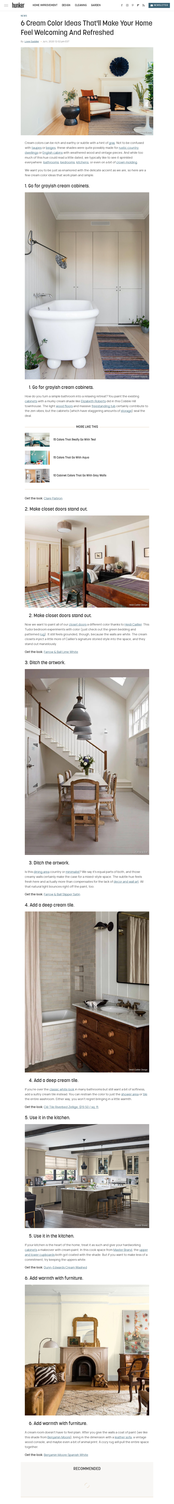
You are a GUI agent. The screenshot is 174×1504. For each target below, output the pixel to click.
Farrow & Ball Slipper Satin (62, 894)
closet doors (77, 624)
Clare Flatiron (53, 498)
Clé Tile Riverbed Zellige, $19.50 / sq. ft (71, 1107)
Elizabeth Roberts (93, 401)
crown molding (126, 162)
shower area (130, 1094)
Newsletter (159, 5)
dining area (41, 872)
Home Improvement (45, 5)
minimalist (73, 872)
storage (126, 411)
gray (112, 143)
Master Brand (122, 1250)
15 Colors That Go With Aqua (71, 457)
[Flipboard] (138, 5)
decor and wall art (126, 881)
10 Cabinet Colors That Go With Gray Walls (79, 475)
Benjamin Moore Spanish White (66, 1455)
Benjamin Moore (58, 1437)
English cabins (52, 152)
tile (145, 1094)
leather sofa (123, 1437)
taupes (37, 147)
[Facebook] (122, 5)
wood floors (64, 406)
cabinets (31, 401)
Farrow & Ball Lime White (61, 652)
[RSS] (143, 5)
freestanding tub (104, 406)
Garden (96, 5)
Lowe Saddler (31, 41)
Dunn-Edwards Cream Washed (65, 1267)
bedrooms (67, 162)
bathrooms (51, 162)
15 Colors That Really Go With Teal (74, 439)
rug (42, 634)
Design (66, 5)
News (24, 16)
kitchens (82, 162)
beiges (51, 147)
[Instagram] (127, 5)
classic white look (61, 1089)
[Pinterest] (132, 5)
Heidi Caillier (133, 624)
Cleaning (81, 5)
